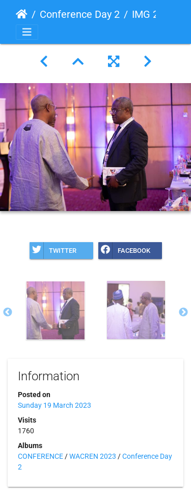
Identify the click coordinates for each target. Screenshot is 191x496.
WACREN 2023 (92, 456)
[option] (55, 310)
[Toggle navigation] (27, 32)
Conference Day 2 (80, 14)
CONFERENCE (40, 456)
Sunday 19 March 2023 (54, 405)
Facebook (124, 250)
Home (22, 14)
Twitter (53, 250)
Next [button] (183, 312)
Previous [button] (8, 312)
